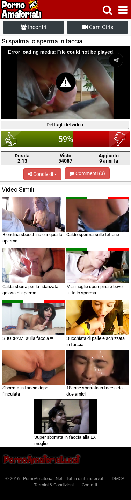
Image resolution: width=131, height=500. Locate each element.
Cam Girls (97, 27)
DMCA (118, 478)
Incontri (33, 27)
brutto (119, 139)
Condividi (42, 174)
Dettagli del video (64, 125)
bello (11, 139)
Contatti (89, 484)
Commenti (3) (87, 173)
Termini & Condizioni (54, 484)
